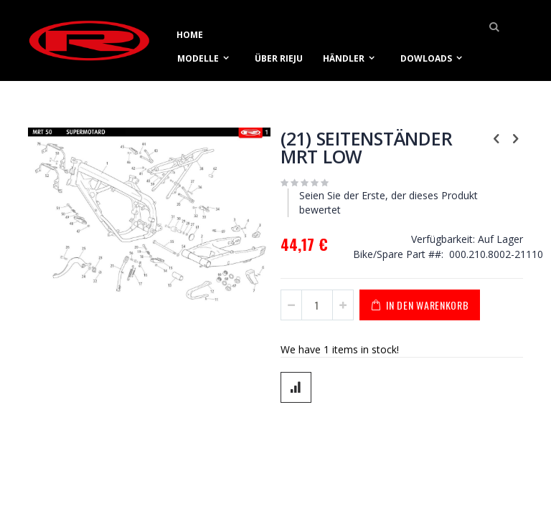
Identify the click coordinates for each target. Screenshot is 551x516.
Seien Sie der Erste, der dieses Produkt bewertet (388, 202)
